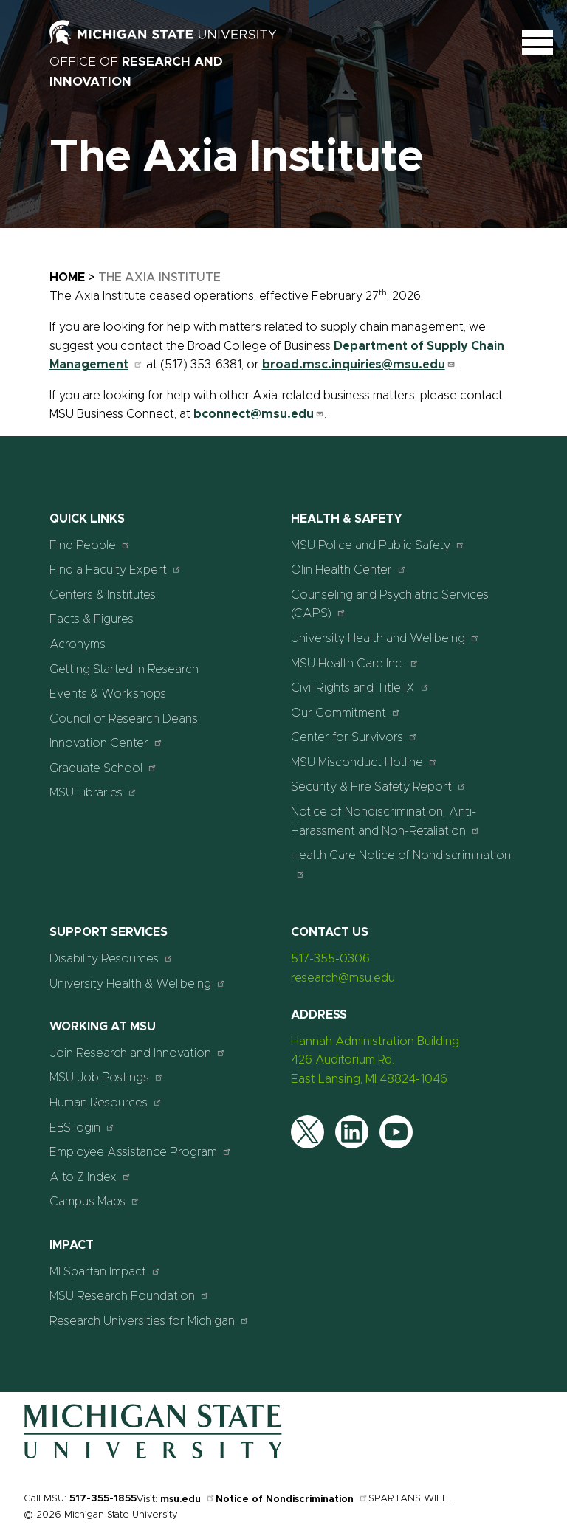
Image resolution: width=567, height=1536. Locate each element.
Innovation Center (106, 743)
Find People (90, 545)
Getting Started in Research (124, 669)
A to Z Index (90, 1177)
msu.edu (188, 1499)
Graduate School (103, 768)
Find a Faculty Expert (115, 569)
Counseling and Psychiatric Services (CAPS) (390, 604)
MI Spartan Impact (105, 1271)
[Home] (153, 1455)
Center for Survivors (354, 737)
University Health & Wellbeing (137, 983)
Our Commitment (346, 712)
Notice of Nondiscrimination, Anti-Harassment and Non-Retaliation (386, 821)
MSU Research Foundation (129, 1295)
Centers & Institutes (102, 595)
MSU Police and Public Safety (378, 545)
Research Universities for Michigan (149, 1321)
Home (67, 277)
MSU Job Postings (106, 1077)
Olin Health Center (349, 569)
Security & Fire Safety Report (379, 786)
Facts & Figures (91, 619)
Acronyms (77, 644)
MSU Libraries (93, 792)
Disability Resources (111, 958)
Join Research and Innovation (137, 1053)
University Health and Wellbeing (385, 638)
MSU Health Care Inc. (355, 663)
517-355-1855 (103, 1499)
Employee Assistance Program (140, 1152)
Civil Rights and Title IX (360, 687)
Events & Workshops (107, 694)
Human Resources (105, 1102)
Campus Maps (94, 1201)
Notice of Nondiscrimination (292, 1499)
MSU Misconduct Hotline (364, 762)
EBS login (82, 1127)
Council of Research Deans (123, 719)
